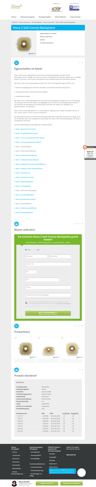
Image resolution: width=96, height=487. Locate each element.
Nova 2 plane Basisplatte (24, 182)
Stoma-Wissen (60, 17)
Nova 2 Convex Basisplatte (25, 195)
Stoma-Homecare (24, 22)
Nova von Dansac (48, 22)
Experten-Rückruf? (47, 483)
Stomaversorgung (27, 17)
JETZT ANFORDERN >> (48, 313)
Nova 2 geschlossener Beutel (26, 199)
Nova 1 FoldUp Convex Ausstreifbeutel (29, 168)
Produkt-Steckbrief (46, 43)
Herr (28, 250)
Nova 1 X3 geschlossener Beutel (27, 133)
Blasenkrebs (16, 467)
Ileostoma (15, 457)
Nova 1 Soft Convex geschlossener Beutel (30, 138)
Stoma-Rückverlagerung (17, 471)
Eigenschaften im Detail (48, 33)
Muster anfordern (46, 37)
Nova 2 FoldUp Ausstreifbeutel (26, 208)
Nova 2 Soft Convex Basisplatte (65, 22)
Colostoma (16, 454)
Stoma (13, 17)
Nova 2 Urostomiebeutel (24, 212)
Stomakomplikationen (37, 462)
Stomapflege (35, 457)
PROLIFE (14, 22)
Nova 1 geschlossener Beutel (26, 129)
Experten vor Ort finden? (71, 483)
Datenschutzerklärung (64, 303)
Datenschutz (53, 465)
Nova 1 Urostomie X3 (23, 173)
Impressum (53, 462)
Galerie (42, 40)
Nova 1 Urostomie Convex (25, 177)
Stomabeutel (35, 450)
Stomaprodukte (45, 17)
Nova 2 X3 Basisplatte (23, 186)
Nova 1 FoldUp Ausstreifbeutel (26, 155)
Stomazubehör (36, 454)
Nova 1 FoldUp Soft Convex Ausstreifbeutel (31, 164)
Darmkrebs (16, 464)
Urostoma (15, 460)
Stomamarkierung (37, 469)
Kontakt (52, 452)
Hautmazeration (36, 466)
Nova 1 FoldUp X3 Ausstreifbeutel (27, 160)
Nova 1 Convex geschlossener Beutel (28, 142)
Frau (36, 250)
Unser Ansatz (75, 17)
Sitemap (52, 459)
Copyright (52, 456)
